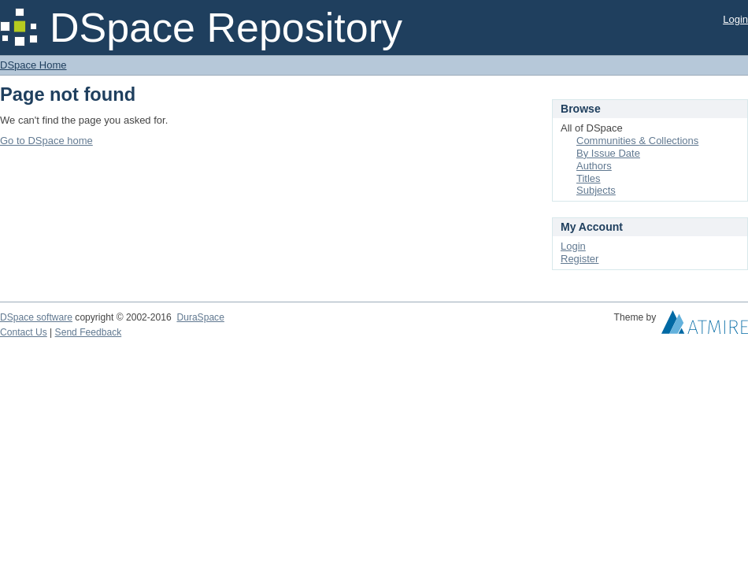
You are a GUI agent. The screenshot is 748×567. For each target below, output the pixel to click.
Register (579, 259)
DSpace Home (33, 65)
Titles (588, 178)
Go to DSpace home (46, 140)
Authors (594, 166)
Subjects (596, 190)
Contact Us (23, 332)
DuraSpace (200, 317)
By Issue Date (608, 153)
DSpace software (36, 317)
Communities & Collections (637, 140)
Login (735, 19)
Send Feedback (88, 332)
